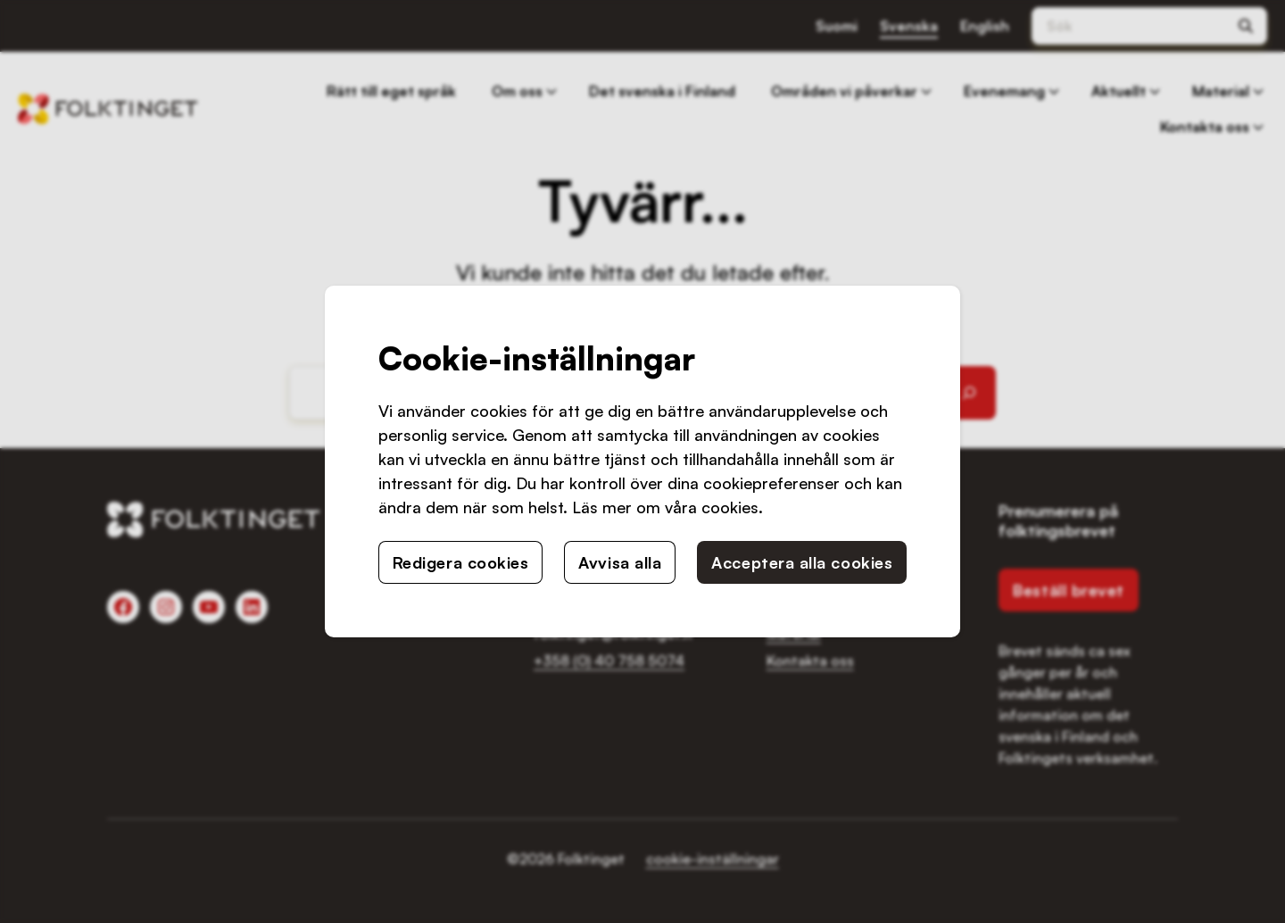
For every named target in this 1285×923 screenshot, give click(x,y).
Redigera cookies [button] (461, 562)
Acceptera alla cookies (801, 562)
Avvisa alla (619, 562)
